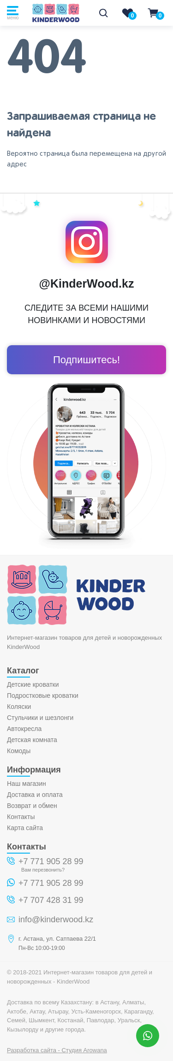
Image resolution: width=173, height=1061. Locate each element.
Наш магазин (26, 783)
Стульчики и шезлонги (40, 717)
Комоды (18, 750)
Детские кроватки (33, 684)
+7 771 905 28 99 (51, 861)
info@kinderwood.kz (55, 919)
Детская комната (32, 739)
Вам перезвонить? (43, 869)
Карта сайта (25, 827)
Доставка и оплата (35, 794)
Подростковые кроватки (42, 695)
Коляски (19, 706)
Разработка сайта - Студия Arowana (57, 1050)
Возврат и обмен (32, 805)
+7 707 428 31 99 (51, 900)
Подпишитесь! (86, 359)
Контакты (21, 816)
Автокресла (24, 728)
